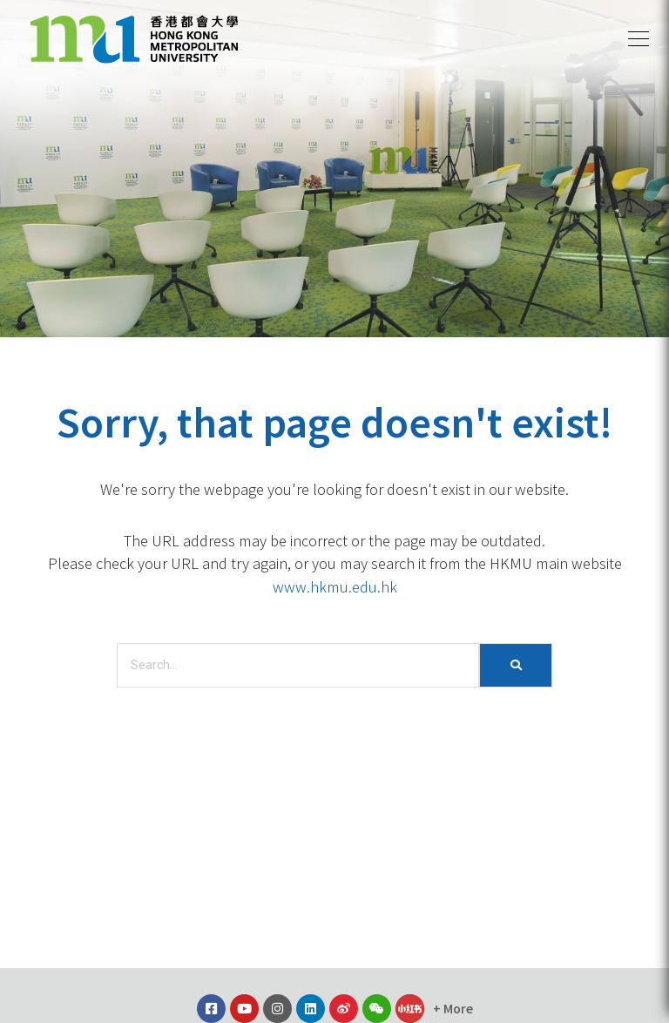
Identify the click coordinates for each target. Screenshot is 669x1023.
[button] (638, 39)
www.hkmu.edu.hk (335, 586)
